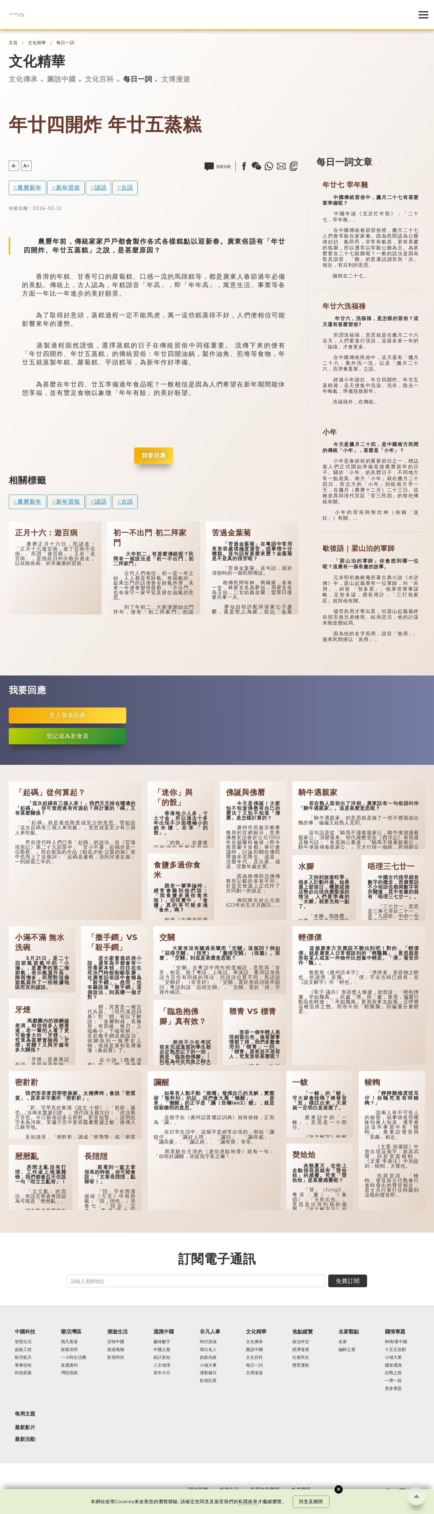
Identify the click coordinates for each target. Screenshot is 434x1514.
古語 (127, 187)
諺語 (101, 187)
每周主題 (25, 1414)
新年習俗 (68, 187)
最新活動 (25, 1439)
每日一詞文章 (344, 162)
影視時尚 (115, 1357)
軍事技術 (23, 1365)
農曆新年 (29, 187)
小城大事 (208, 1365)
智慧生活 (23, 1341)
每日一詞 (65, 42)
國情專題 (395, 1332)
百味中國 (115, 1341)
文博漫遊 (175, 79)
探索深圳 (69, 1349)
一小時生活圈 (73, 1357)
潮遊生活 (117, 1332)
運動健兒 (208, 1373)
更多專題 (393, 1388)
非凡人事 (210, 1332)
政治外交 (300, 1341)
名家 (342, 1341)
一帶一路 (393, 1380)
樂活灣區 (71, 1332)
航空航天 (23, 1357)
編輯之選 (346, 1349)
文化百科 (99, 79)
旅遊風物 (115, 1349)
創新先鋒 (208, 1357)
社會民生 (300, 1357)
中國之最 (161, 1349)
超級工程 (23, 1349)
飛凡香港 (69, 1341)
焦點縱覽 (302, 1332)
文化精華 (37, 42)
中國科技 (25, 1332)
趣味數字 (161, 1341)
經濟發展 (300, 1349)
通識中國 (163, 1332)
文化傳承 (23, 79)
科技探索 (23, 1373)
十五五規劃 (395, 1349)
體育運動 (300, 1365)
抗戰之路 (393, 1373)
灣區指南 (69, 1373)
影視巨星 (208, 1380)
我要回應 (154, 455)
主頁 (13, 42)
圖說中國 (61, 79)
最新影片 (25, 1427)
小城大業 (393, 1357)
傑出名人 (208, 1349)
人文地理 (161, 1365)
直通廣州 (69, 1365)
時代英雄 (208, 1341)
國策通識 (393, 1365)
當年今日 (161, 1373)
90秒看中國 (396, 1341)
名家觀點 (348, 1332)
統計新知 (161, 1357)
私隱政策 (248, 1501)
